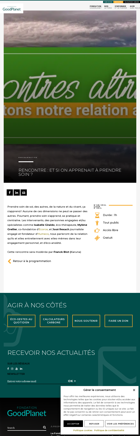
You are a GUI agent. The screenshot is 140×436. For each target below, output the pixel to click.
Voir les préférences (120, 424)
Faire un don (108, 2)
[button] (134, 390)
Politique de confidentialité (109, 430)
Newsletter (118, 2)
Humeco (43, 233)
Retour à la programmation (29, 261)
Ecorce (43, 229)
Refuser (94, 424)
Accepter (73, 424)
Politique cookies (83, 430)
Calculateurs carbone (131, 2)
